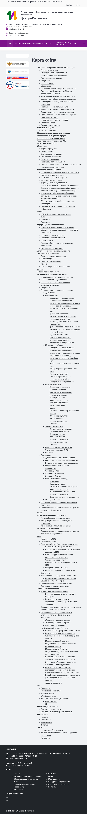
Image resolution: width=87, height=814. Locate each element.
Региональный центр (46, 128)
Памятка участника (57, 405)
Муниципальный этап (54, 345)
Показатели (45, 219)
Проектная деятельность (47, 707)
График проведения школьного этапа (65, 327)
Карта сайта (18, 789)
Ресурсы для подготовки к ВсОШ (58, 447)
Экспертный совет (48, 130)
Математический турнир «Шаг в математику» (59, 576)
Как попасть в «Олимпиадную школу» (56, 526)
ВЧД (38, 686)
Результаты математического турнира (60, 578)
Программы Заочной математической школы (59, 544)
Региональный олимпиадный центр (52, 274)
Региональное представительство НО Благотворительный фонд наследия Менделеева (56, 615)
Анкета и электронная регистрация (64, 487)
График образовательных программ (55, 518)
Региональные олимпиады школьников (61, 463)
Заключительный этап (54, 426)
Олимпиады (46, 455)
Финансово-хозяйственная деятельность (57, 109)
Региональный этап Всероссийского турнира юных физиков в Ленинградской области (62, 636)
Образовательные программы (26, 779)
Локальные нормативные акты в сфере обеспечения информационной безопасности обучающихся (59, 230)
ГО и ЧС (44, 264)
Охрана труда (46, 259)
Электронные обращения (51, 154)
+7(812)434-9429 (28, 27)
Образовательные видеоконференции (53, 133)
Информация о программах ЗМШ (58, 547)
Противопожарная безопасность (54, 256)
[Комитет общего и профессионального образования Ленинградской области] (17, 71)
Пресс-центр (42, 714)
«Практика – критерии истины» (58, 620)
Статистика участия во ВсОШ (56, 450)
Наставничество (47, 83)
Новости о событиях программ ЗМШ (60, 570)
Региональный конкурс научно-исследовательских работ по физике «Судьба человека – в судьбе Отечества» (62, 670)
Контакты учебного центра (52, 730)
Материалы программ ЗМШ (56, 568)
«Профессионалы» (48, 696)
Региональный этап (53, 384)
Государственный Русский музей (51, 138)
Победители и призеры (59, 439)
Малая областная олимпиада (56, 479)
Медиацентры (54, 779)
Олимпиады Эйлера (53, 471)
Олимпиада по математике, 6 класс (55, 586)
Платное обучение (48, 542)
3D (46, 704)
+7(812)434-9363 (15, 27)
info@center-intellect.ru (17, 29)
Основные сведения (49, 70)
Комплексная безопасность (49, 253)
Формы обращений (49, 149)
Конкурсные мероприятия (48, 589)
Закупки (40, 269)
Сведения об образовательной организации (55, 68)
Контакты (54, 424)
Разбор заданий (56, 418)
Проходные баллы (57, 398)
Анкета (52, 408)
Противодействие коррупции (49, 170)
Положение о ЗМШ (48, 539)
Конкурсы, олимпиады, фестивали (55, 699)
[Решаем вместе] (17, 85)
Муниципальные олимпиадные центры (57, 277)
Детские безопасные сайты (52, 248)
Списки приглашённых (59, 489)
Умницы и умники (52, 500)
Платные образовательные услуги (55, 107)
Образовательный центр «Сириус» (51, 136)
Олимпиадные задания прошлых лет (65, 497)
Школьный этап (51, 295)
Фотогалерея (46, 725)
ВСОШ (39, 513)
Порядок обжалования (50, 159)
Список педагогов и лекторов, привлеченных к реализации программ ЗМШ (61, 562)
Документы (46, 81)
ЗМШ (39, 536)
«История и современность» (56, 625)
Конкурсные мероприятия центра (54, 591)
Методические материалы (51, 180)
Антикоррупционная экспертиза (54, 178)
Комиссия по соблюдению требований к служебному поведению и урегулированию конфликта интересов (59, 196)
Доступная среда (48, 123)
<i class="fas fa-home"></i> (48, 272)
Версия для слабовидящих (18, 33)
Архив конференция (53, 683)
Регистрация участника (59, 403)
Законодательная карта (50, 125)
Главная (17, 774)
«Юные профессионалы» (51, 691)
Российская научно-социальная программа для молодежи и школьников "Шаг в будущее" (62, 677)
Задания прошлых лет (59, 335)
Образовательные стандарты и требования (58, 89)
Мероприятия (46, 722)
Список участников (57, 437)
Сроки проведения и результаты (63, 492)
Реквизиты (45, 738)
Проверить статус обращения (53, 162)
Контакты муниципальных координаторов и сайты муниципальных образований (62, 340)
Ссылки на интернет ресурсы (53, 581)
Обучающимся (47, 240)
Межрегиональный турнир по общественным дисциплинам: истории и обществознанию (61, 651)
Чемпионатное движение (24, 784)
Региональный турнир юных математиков (62, 631)
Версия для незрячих (16, 35)
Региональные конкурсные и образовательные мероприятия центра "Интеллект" (61, 601)
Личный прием (47, 151)
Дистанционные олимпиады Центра (60, 458)
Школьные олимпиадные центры (54, 280)
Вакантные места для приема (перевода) (57, 112)
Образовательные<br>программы (51, 515)
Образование (46, 86)
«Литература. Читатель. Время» (57, 623)
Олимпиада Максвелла (54, 473)
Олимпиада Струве (53, 476)
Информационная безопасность (50, 225)
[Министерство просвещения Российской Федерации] (17, 64)
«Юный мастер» (47, 693)
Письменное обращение (51, 157)
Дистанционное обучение (48, 528)
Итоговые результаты (59, 416)
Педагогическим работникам (53, 238)
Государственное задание (51, 78)
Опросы (40, 212)
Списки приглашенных (59, 400)
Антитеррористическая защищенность (53, 251)
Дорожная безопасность (51, 261)
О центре (52, 774)
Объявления (46, 720)
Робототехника (51, 701)
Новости (44, 717)
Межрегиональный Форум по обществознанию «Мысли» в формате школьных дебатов (60, 643)
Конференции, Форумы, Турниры (54, 628)
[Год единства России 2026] (17, 77)
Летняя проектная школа (51, 709)
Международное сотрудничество (54, 120)
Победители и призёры (59, 494)
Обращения (42, 146)
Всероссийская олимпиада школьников (57, 290)
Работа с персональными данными (55, 267)
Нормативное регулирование (53, 235)
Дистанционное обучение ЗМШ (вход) (56, 583)
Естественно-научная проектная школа (57, 712)
